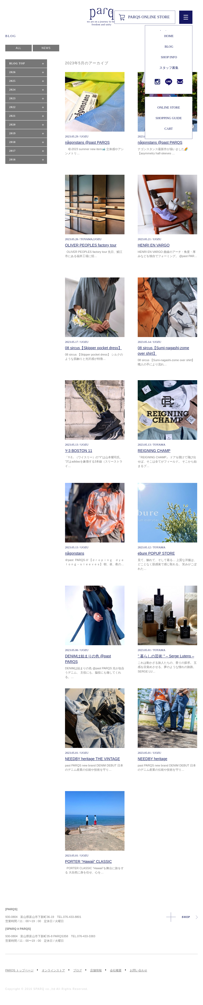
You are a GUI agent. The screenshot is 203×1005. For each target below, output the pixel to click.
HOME (168, 36)
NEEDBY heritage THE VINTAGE (92, 759)
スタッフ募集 (168, 68)
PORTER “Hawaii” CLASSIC (88, 861)
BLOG (169, 46)
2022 (12, 107)
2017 (12, 150)
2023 (12, 98)
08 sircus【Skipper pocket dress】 (93, 348)
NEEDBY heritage (152, 759)
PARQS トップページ (19, 970)
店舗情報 (96, 970)
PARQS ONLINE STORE (149, 17)
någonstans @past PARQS (87, 142)
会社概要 (116, 970)
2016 (12, 159)
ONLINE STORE (168, 107)
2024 (12, 89)
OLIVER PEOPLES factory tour (91, 245)
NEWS (45, 48)
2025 (12, 80)
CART (168, 129)
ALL (18, 48)
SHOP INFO (169, 57)
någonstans (74, 553)
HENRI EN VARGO (153, 245)
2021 (12, 115)
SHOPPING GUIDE (168, 118)
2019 (12, 133)
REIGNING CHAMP (154, 450)
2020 (12, 124)
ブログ (77, 970)
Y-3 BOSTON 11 (78, 450)
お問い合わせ (138, 970)
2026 (12, 72)
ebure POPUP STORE (156, 553)
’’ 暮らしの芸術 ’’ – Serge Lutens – (166, 656)
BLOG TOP (17, 63)
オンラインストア (53, 970)
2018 (12, 142)
